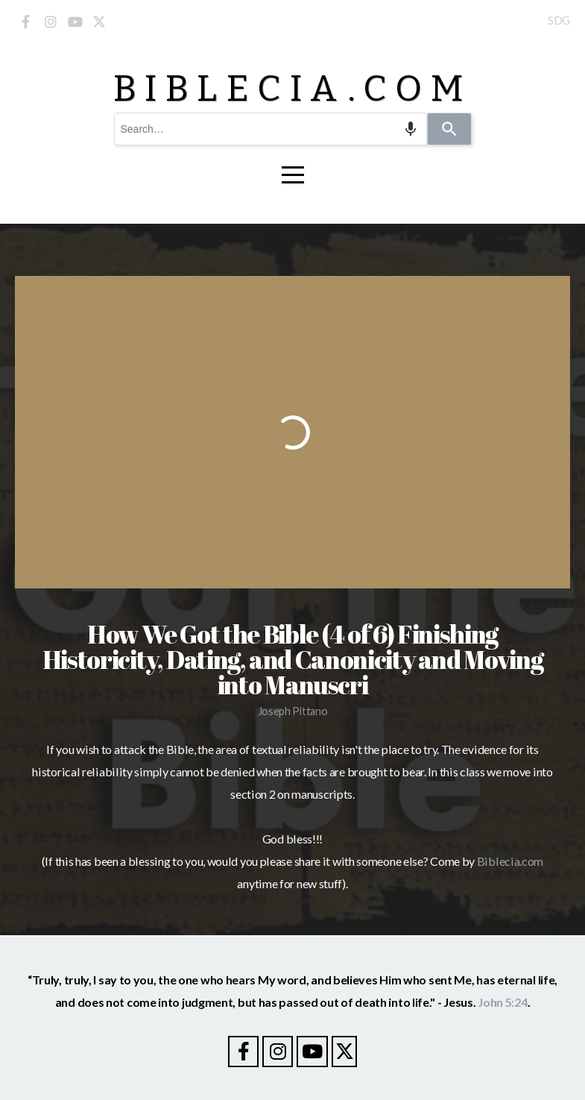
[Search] (449, 129)
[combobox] (270, 129)
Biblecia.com (510, 861)
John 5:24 (502, 1002)
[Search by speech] (410, 129)
